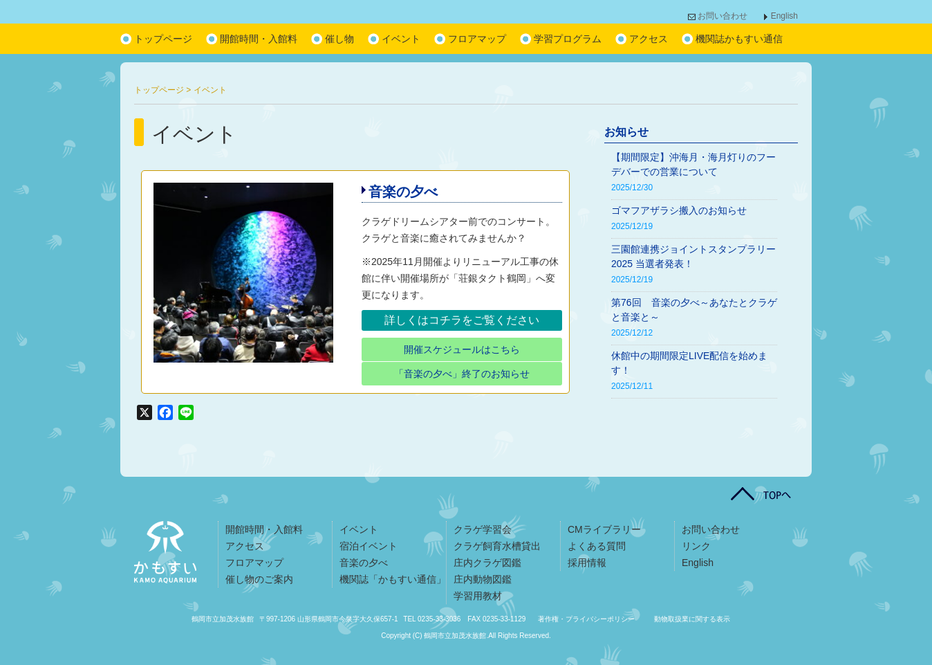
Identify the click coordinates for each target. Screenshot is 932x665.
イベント (401, 38)
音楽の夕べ (403, 191)
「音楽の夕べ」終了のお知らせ (462, 373)
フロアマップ (477, 38)
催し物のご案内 (259, 579)
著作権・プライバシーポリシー (586, 619)
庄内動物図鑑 (483, 579)
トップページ (163, 38)
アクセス (648, 38)
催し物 (339, 38)
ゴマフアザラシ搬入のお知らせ (679, 210)
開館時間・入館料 (258, 38)
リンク (696, 546)
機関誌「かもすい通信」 (392, 579)
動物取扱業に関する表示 (692, 619)
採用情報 (587, 562)
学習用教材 (478, 595)
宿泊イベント (368, 546)
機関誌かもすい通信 (739, 38)
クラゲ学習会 (483, 529)
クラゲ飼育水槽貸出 (497, 546)
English (784, 16)
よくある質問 (597, 546)
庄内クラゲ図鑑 (487, 562)
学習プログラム (568, 38)
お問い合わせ (722, 16)
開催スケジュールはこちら (462, 349)
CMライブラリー (604, 529)
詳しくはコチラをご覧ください (461, 320)
